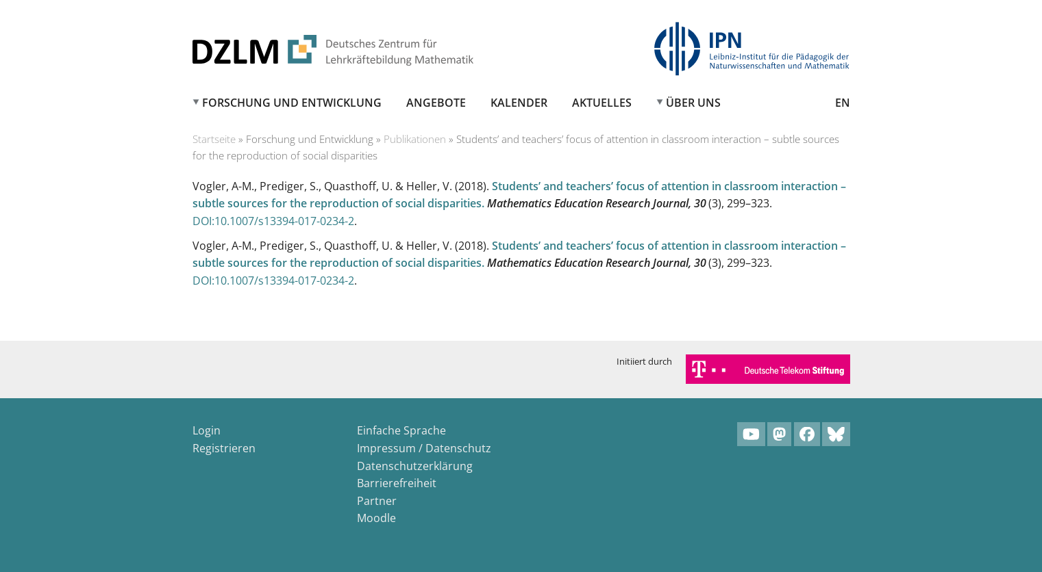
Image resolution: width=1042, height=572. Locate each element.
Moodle (376, 517)
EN (842, 102)
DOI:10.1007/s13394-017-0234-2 (273, 221)
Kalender (519, 102)
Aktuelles (602, 102)
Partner (377, 500)
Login (207, 430)
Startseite (214, 139)
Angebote (436, 102)
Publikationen (415, 139)
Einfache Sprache (401, 430)
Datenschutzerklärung (415, 465)
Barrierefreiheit (396, 483)
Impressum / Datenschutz (424, 448)
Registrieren (224, 448)
